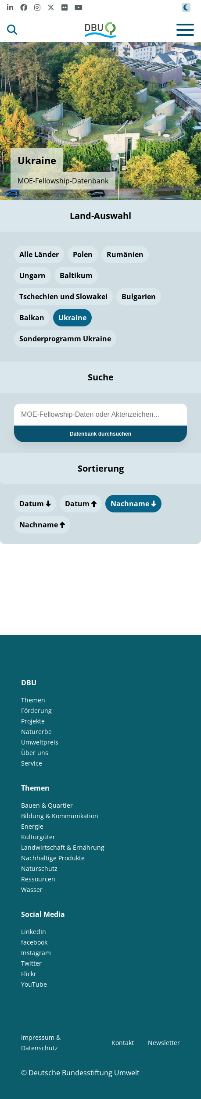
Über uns (34, 752)
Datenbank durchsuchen (100, 434)
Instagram (36, 953)
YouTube (34, 984)
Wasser (32, 889)
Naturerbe (36, 731)
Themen (33, 700)
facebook (34, 942)
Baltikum (76, 275)
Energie (32, 826)
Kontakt (122, 1042)
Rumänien (125, 254)
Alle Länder (39, 254)
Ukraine (72, 317)
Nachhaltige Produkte (53, 858)
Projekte (33, 721)
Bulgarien (139, 296)
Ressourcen (38, 879)
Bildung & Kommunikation (59, 816)
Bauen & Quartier (47, 805)
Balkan (31, 317)
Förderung (36, 710)
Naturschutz (39, 868)
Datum (35, 503)
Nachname (133, 503)
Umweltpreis (39, 742)
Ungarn (32, 275)
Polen (83, 254)
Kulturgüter (38, 837)
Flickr (28, 974)
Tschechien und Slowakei (63, 296)
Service (31, 763)
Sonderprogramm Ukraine (65, 339)
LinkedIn (33, 931)
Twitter (31, 963)
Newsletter (164, 1042)
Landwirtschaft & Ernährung (62, 847)
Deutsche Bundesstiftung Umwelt (84, 1073)
